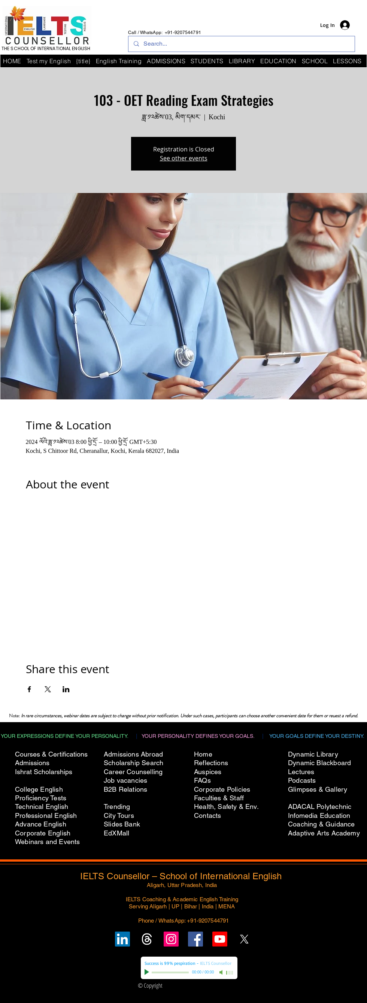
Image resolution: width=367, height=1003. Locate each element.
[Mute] (221, 972)
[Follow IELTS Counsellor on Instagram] (171, 939)
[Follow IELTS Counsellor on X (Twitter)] (244, 939)
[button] (315, 61)
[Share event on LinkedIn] (66, 689)
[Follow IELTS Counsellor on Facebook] (195, 939)
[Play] (148, 972)
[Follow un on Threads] (146, 939)
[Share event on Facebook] (29, 689)
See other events (183, 158)
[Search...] (241, 44)
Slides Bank (122, 824)
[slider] (230, 973)
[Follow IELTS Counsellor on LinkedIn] (122, 939)
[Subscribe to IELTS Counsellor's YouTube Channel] (219, 939)
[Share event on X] (47, 689)
